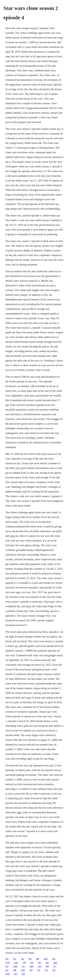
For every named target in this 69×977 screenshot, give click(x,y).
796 (29, 959)
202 (47, 962)
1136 (7, 962)
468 (14, 970)
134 (22, 959)
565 (14, 959)
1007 (46, 959)
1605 (31, 966)
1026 (7, 974)
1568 (15, 966)
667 (7, 970)
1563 (23, 970)
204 (23, 974)
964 (47, 966)
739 (24, 962)
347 (7, 966)
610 (30, 970)
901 (39, 962)
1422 (16, 962)
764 (46, 970)
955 (53, 959)
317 (54, 966)
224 (39, 966)
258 (53, 970)
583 (7, 959)
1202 (55, 962)
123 (38, 970)
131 (23, 966)
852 (15, 974)
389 (37, 959)
